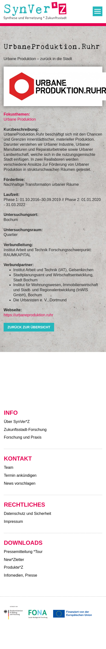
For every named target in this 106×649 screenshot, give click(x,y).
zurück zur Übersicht (28, 327)
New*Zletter (14, 560)
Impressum (13, 521)
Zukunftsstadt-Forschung (25, 430)
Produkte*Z (13, 567)
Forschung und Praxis (23, 437)
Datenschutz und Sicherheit (27, 513)
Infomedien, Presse (20, 575)
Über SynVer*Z (17, 422)
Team (8, 467)
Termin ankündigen (20, 475)
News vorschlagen (19, 483)
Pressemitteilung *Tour (23, 552)
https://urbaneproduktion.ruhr (28, 315)
